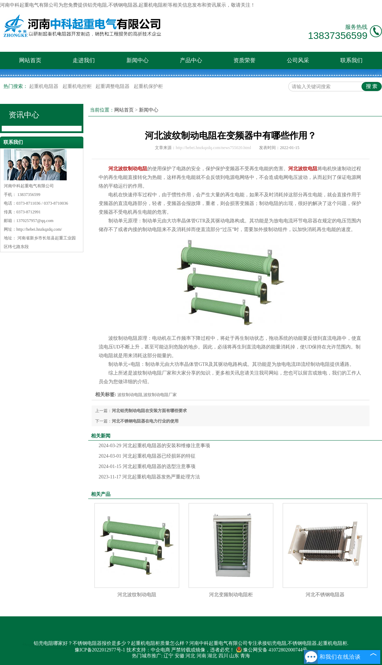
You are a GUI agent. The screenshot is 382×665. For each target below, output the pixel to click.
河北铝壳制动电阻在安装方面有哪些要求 (149, 410)
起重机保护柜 (148, 86)
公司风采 (298, 60)
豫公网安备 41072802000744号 (272, 649)
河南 (201, 655)
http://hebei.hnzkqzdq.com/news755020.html (213, 147)
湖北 (212, 655)
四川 (223, 655)
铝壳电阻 (97, 5)
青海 (245, 655)
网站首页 (30, 60)
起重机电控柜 (78, 86)
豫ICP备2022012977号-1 (100, 649)
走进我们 (84, 60)
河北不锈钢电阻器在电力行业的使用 (145, 421)
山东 (234, 655)
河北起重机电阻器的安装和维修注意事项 (154, 445)
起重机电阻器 (44, 86)
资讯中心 (24, 114)
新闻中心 (137, 60)
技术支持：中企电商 (148, 649)
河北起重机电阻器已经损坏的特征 (147, 456)
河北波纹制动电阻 (136, 594)
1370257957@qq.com (34, 220)
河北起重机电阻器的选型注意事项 (147, 466)
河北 (190, 655)
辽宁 (168, 655)
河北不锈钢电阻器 (325, 594)
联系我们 (351, 60)
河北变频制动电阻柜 (231, 594)
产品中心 (191, 60)
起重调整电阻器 (113, 86)
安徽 (179, 655)
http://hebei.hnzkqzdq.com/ (39, 229)
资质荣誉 (244, 60)
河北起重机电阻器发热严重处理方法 (149, 476)
